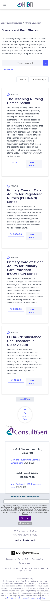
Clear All (8, 69)
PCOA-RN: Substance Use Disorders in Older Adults (24, 341)
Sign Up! (25, 518)
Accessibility (37, 559)
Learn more (31, 164)
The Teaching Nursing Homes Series (25, 101)
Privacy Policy (24, 559)
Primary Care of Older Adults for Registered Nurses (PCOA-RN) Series (25, 196)
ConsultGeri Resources (12, 23)
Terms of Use (24, 563)
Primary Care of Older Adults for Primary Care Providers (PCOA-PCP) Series (25, 268)
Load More (25, 399)
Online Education (33, 23)
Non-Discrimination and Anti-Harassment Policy (26, 598)
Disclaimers (11, 559)
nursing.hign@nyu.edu (25, 540)
